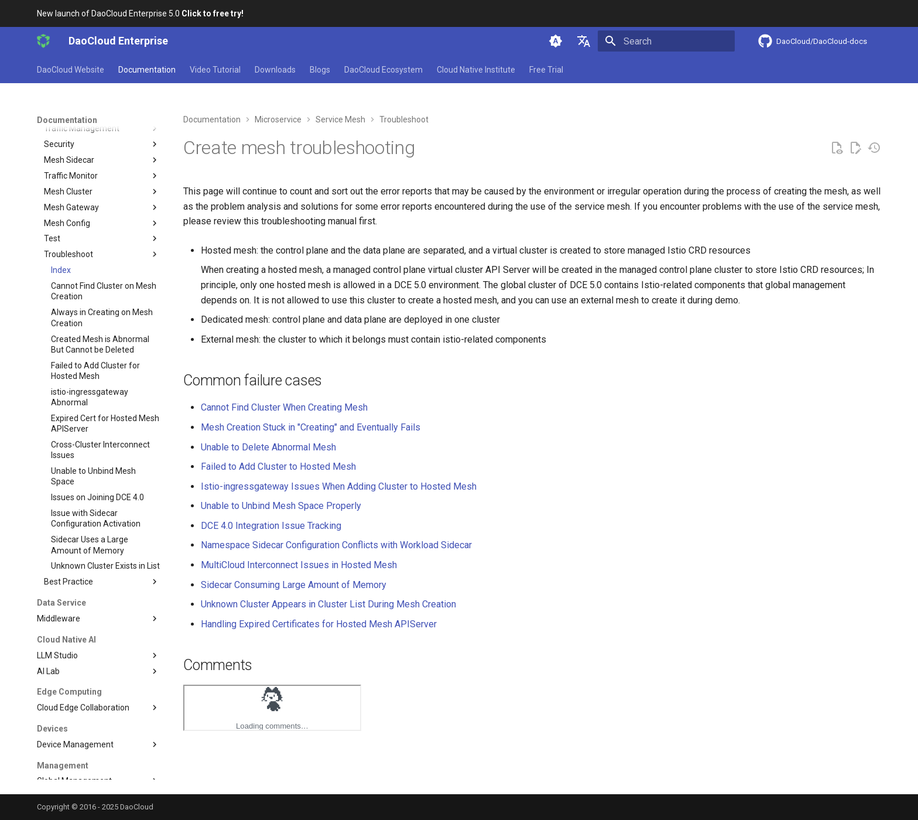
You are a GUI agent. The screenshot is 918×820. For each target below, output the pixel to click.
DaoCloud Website (70, 69)
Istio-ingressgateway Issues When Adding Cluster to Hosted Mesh (339, 486)
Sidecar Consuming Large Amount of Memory (293, 584)
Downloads (275, 69)
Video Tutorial (215, 69)
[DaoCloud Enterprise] (43, 41)
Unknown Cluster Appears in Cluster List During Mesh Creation (328, 604)
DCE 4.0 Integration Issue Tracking (271, 525)
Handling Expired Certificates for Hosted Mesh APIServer (319, 624)
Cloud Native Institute (476, 69)
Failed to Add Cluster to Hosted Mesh (278, 466)
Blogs (320, 69)
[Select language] (583, 41)
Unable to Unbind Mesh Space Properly (281, 505)
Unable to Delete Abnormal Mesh (268, 447)
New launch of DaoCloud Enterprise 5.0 (140, 13)
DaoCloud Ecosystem (383, 69)
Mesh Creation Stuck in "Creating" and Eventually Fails (310, 427)
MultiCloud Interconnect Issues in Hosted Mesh (299, 564)
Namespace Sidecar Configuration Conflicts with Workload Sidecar (336, 545)
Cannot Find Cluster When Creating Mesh (284, 407)
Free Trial (546, 69)
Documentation (147, 69)
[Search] (666, 41)
